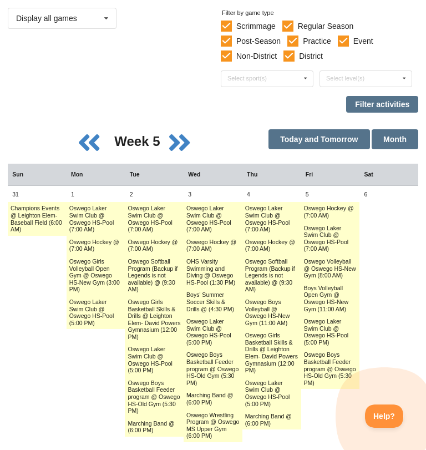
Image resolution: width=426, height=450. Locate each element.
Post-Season (258, 41)
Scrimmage (256, 26)
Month (395, 139)
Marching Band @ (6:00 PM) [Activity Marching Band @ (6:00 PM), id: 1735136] (209, 399)
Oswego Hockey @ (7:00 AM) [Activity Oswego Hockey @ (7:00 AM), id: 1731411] (153, 245)
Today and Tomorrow (319, 139)
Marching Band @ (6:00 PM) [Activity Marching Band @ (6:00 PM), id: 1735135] (151, 427)
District (311, 56)
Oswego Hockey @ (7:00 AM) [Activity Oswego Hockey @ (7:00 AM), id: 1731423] (270, 245)
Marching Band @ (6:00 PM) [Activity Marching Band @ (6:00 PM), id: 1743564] (268, 420)
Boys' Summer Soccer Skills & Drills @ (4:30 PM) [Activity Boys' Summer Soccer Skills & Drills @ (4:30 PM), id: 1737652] (210, 301)
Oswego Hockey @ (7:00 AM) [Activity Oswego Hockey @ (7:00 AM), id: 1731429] (329, 212)
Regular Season (325, 26)
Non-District (256, 56)
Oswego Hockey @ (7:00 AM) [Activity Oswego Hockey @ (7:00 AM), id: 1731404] (94, 245)
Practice (317, 41)
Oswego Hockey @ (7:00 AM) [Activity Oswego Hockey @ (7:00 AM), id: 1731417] (211, 245)
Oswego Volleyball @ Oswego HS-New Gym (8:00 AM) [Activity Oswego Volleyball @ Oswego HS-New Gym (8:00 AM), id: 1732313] (330, 268)
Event (363, 41)
